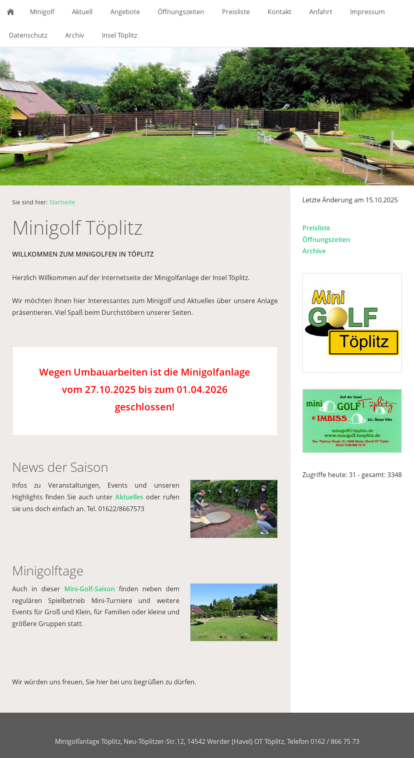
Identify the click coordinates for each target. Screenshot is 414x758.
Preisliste (316, 227)
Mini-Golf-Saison (89, 588)
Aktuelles (129, 497)
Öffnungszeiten (326, 239)
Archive (314, 250)
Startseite (62, 202)
